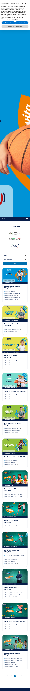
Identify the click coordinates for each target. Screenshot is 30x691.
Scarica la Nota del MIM (11, 361)
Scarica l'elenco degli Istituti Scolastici (14, 555)
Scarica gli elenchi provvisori (12, 595)
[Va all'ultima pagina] (16, 681)
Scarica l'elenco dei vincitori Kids (13, 658)
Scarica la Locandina (10, 365)
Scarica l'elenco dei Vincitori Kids (13, 494)
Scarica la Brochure (10, 291)
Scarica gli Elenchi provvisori (12, 430)
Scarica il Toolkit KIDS (10, 295)
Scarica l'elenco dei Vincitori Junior (14, 496)
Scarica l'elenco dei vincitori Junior (13, 660)
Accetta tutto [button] (21, 22)
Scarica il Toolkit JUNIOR (11, 299)
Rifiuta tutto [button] (8, 22)
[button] (28, 2)
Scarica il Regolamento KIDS (12, 293)
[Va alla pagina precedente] (11, 676)
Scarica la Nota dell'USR (11, 526)
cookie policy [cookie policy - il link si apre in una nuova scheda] (15, 19)
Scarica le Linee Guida (11, 367)
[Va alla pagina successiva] (12, 681)
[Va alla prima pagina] (7, 676)
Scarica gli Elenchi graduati (12, 329)
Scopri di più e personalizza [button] (15, 26)
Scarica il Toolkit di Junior (11, 666)
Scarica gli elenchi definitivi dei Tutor (14, 593)
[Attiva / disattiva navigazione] (27, 218)
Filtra (15, 263)
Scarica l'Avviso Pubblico (11, 331)
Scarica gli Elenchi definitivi (12, 428)
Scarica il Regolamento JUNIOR (13, 297)
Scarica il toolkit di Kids (11, 664)
